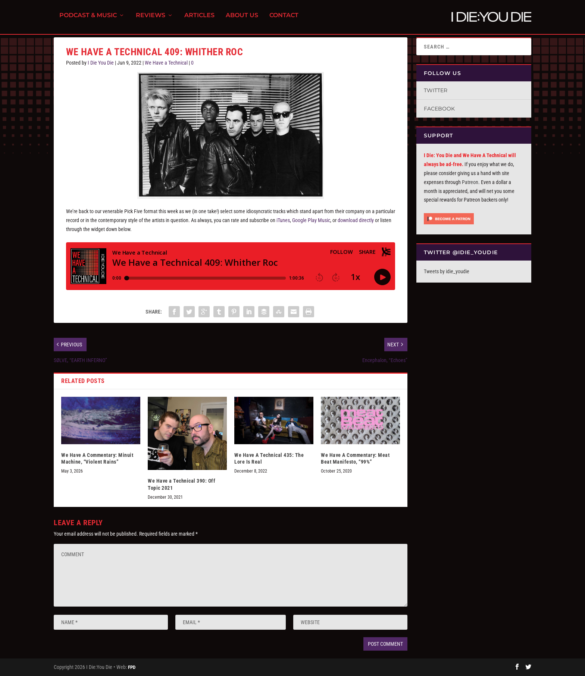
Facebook (439, 108)
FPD (131, 667)
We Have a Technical (166, 63)
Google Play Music (311, 220)
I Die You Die (101, 63)
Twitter (435, 90)
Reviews (150, 19)
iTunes (283, 220)
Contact (283, 19)
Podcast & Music (88, 19)
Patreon (470, 182)
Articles (199, 19)
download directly (356, 220)
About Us (242, 19)
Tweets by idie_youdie (446, 271)
